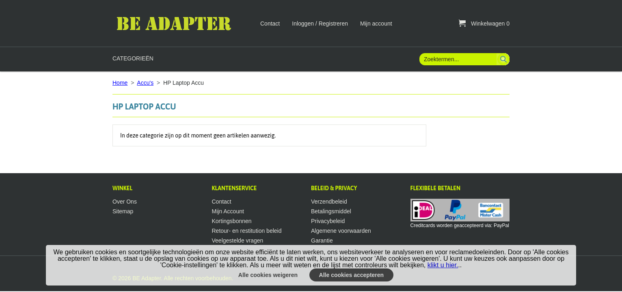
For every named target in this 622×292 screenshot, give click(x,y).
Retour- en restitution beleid (247, 231)
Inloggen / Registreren (320, 23)
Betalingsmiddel (331, 211)
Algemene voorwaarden (341, 231)
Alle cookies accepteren (351, 275)
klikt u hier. (443, 265)
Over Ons (124, 201)
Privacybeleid (328, 221)
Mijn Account (228, 211)
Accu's (145, 82)
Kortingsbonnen (232, 221)
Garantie (322, 240)
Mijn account (376, 23)
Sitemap (122, 211)
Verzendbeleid (329, 201)
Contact (270, 23)
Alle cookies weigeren (268, 275)
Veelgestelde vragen (237, 240)
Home (119, 82)
